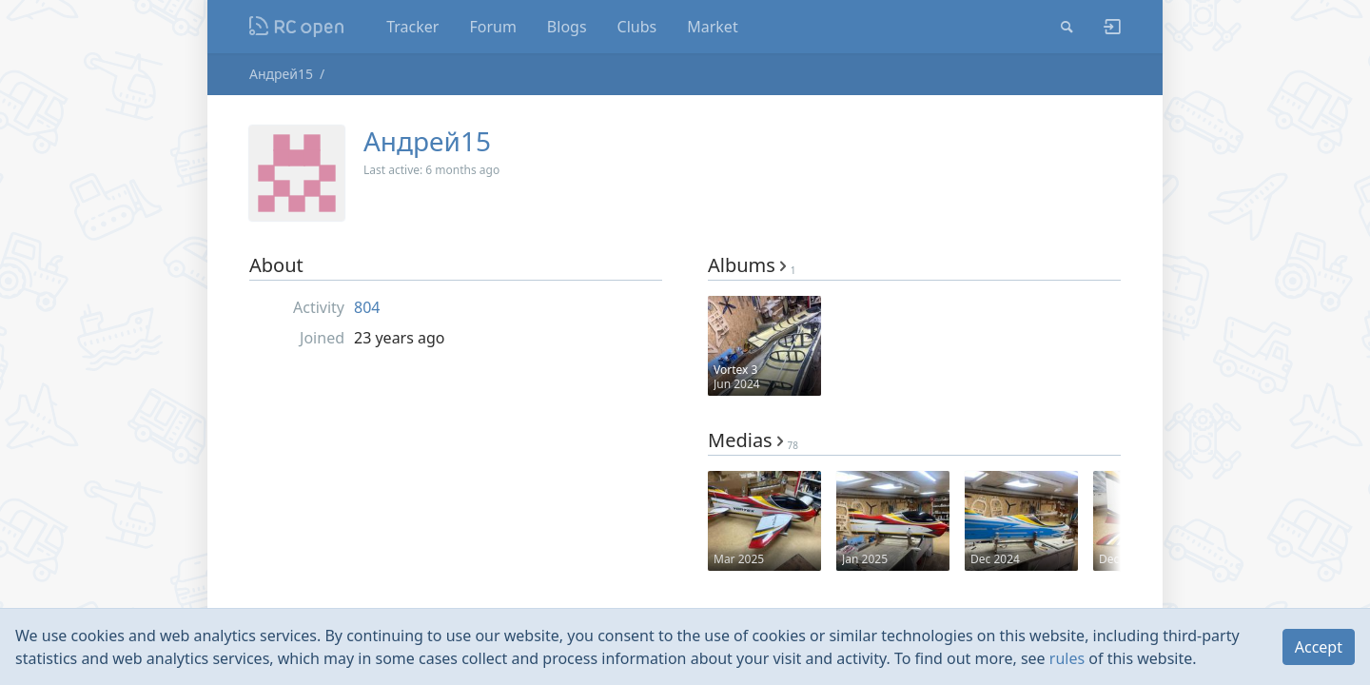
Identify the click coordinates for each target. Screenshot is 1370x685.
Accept (1318, 646)
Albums (752, 265)
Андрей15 (281, 74)
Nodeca (297, 27)
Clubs (637, 26)
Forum (492, 26)
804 (367, 307)
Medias (753, 440)
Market (712, 26)
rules (1067, 658)
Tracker (412, 26)
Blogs (567, 26)
